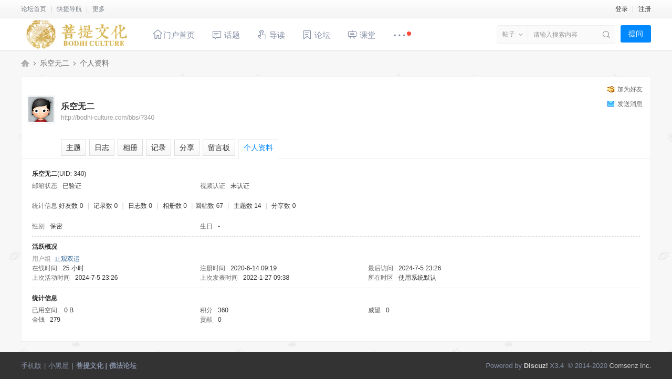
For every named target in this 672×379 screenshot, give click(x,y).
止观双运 (67, 258)
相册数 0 (175, 205)
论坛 (316, 34)
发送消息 (630, 104)
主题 (73, 147)
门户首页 (174, 34)
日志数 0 (140, 205)
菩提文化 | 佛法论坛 (25, 63)
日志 (101, 147)
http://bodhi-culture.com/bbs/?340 (107, 117)
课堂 (361, 34)
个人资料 (258, 147)
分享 (187, 147)
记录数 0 (105, 205)
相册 (130, 147)
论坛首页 (33, 9)
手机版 (31, 366)
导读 (271, 34)
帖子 (508, 34)
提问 (635, 33)
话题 (226, 34)
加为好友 (630, 89)
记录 (158, 147)
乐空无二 (54, 63)
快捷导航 (69, 9)
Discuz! (536, 366)
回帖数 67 (209, 205)
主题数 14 (247, 205)
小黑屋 (58, 366)
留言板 (219, 147)
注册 (644, 9)
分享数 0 (283, 205)
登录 (621, 9)
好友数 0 (71, 205)
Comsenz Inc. (630, 366)
